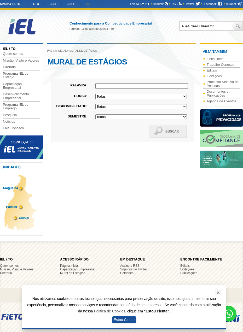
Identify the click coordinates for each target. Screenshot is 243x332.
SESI (53, 3)
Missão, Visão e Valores (21, 60)
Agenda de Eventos (221, 101)
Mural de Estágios (72, 273)
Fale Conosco (13, 128)
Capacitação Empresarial (12, 86)
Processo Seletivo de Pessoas (223, 84)
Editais (212, 70)
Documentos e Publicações (218, 93)
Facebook (210, 3)
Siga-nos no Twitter (133, 269)
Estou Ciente (124, 320)
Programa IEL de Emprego (15, 106)
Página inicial (57, 50)
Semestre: (78, 116)
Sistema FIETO (10, 3)
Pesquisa (10, 115)
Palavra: (78, 85)
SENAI (71, 3)
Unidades (127, 273)
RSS (175, 3)
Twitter (190, 3)
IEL (88, 3)
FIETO (35, 3)
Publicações (188, 273)
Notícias (9, 121)
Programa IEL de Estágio (15, 75)
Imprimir (158, 3)
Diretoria (9, 67)
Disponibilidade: (71, 106)
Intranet (231, 3)
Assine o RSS (130, 266)
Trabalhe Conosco (220, 65)
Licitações (214, 76)
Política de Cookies (109, 311)
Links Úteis (215, 59)
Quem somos (13, 54)
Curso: (80, 96)
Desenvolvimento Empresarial (16, 96)
